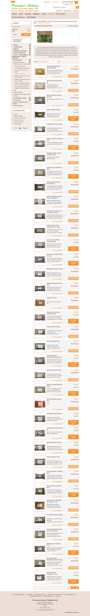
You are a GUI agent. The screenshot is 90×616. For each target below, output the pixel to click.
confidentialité (17, 124)
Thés (14, 90)
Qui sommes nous (18, 120)
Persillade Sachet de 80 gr (55, 514)
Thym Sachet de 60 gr (53, 457)
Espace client (67, 11)
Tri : (47, 61)
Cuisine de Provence (20, 74)
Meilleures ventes (18, 594)
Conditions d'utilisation (19, 118)
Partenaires (17, 100)
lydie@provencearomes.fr (47, 610)
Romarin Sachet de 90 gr (54, 370)
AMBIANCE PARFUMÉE (20, 51)
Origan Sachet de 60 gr (53, 326)
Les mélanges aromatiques (22, 68)
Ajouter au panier (73, 118)
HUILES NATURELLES (19, 53)
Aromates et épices (20, 66)
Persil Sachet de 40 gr (53, 341)
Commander (26, 34)
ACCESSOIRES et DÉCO (19, 98)
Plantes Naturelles (18, 92)
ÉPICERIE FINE (17, 60)
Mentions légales (18, 116)
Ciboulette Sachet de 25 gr (54, 124)
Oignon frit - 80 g (52, 297)
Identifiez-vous (56, 2)
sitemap (57, 596)
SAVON (15, 45)
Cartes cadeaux (18, 105)
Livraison (15, 114)
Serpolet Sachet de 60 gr (54, 442)
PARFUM (15, 49)
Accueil (36, 21)
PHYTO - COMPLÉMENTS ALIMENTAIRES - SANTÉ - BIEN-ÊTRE (20, 56)
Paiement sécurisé (18, 122)
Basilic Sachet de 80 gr (53, 109)
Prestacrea (75, 612)
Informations (19, 111)
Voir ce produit (57, 76)
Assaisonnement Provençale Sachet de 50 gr (54, 357)
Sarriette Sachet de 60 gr (54, 413)
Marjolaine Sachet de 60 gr (55, 269)
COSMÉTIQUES (17, 47)
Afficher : (36, 61)
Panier (16, 23)
